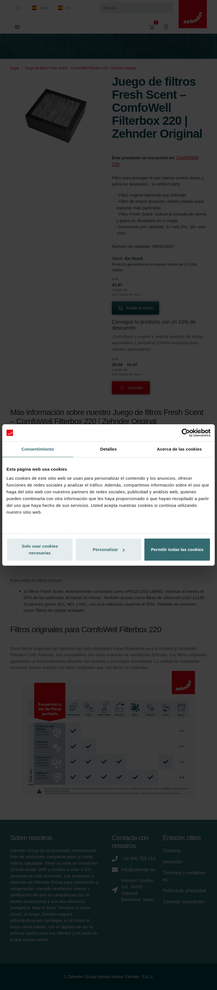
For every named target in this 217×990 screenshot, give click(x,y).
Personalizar (109, 549)
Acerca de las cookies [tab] (179, 449)
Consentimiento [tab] (37, 449)
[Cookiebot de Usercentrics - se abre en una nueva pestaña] (186, 433)
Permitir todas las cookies (177, 549)
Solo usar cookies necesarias (40, 549)
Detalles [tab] (108, 449)
